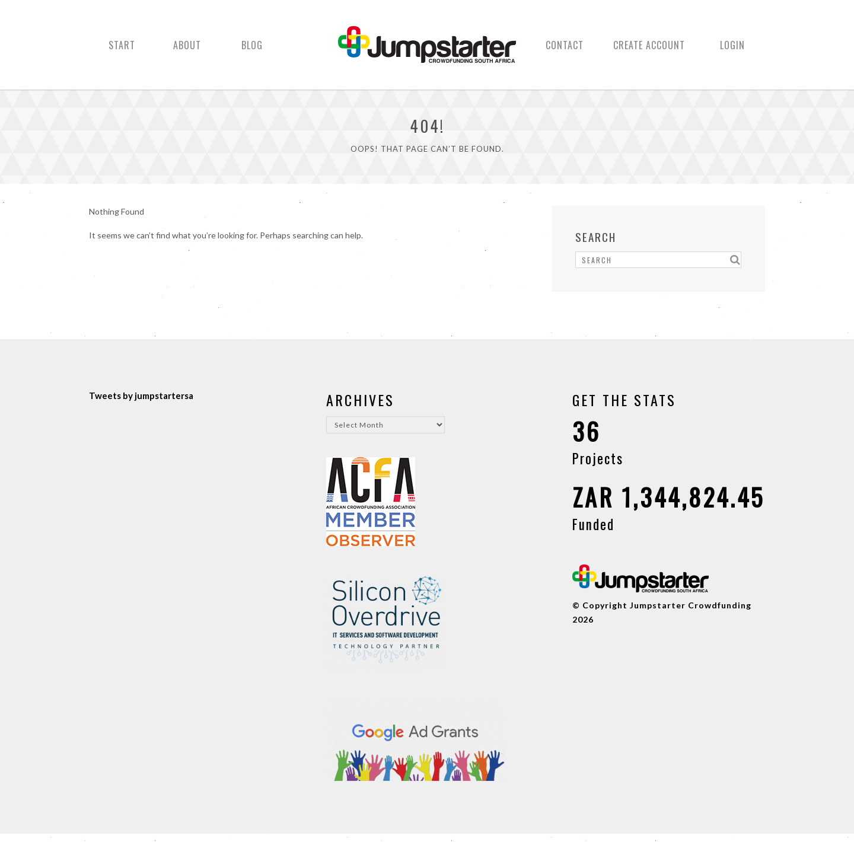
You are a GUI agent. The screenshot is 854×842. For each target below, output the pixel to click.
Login (732, 49)
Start (122, 49)
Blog (252, 49)
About (187, 49)
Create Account (649, 49)
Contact (565, 49)
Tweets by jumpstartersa (141, 403)
